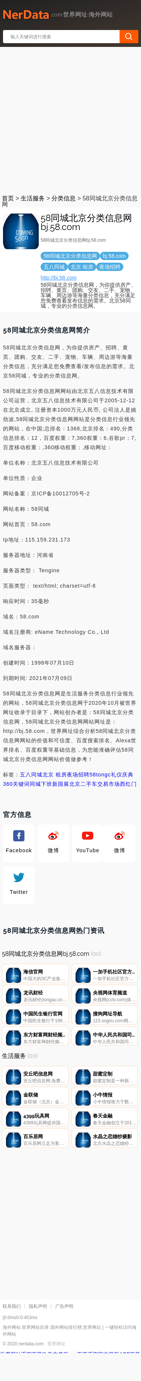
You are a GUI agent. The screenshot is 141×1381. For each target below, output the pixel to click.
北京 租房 (54, 775)
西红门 (128, 784)
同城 (35, 784)
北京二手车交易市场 (94, 784)
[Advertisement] (70, 119)
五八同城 (31, 775)
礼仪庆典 (122, 775)
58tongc (100, 775)
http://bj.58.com (59, 278)
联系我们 (12, 1334)
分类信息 (64, 198)
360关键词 (16, 784)
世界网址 (56, 1371)
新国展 (60, 784)
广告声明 (64, 1334)
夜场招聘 (78, 775)
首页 (8, 198)
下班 (46, 784)
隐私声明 (38, 1334)
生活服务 (33, 198)
